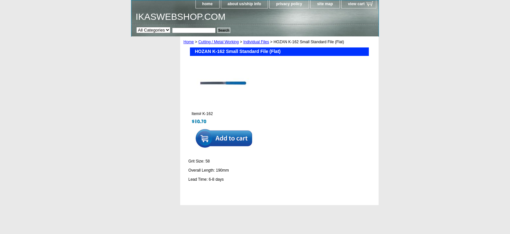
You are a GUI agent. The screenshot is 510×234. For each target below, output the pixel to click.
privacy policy (289, 4)
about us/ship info (244, 4)
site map (325, 4)
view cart (356, 4)
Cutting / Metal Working (218, 42)
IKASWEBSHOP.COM (180, 17)
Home (188, 42)
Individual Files (256, 42)
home (207, 4)
